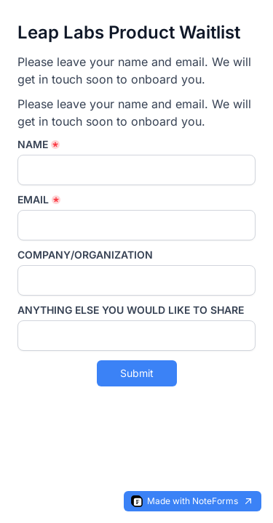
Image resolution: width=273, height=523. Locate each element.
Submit (137, 373)
